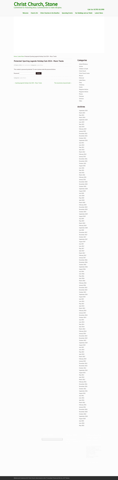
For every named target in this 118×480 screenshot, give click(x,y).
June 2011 (81, 398)
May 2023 (81, 124)
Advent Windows (83, 64)
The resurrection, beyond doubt (63, 83)
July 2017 (81, 244)
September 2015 (83, 294)
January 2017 (82, 257)
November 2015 (83, 290)
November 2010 (83, 412)
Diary (80, 82)
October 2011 (82, 389)
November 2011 (83, 386)
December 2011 (83, 384)
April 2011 (81, 400)
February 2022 (82, 154)
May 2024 (81, 115)
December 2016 (83, 260)
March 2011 (82, 402)
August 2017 (82, 241)
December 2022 (83, 133)
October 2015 (82, 292)
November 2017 (83, 234)
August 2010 (82, 418)
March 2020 (82, 202)
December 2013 (83, 336)
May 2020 (81, 198)
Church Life (34, 13)
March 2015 (82, 308)
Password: (24, 73)
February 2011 (82, 405)
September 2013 (83, 343)
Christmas (81, 85)
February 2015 (82, 310)
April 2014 (81, 326)
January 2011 (82, 407)
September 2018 (83, 228)
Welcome (25, 13)
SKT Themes (66, 478)
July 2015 (81, 299)
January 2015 (82, 313)
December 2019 (83, 207)
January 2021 (82, 179)
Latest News (99, 13)
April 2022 (81, 149)
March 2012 (82, 379)
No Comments (26, 65)
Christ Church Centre (84, 73)
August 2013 (82, 345)
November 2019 (83, 209)
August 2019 (82, 216)
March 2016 (82, 280)
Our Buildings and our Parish (83, 13)
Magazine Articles (83, 89)
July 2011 (81, 395)
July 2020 (81, 193)
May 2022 (81, 147)
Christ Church (82, 71)
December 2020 (83, 182)
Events (81, 87)
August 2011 (82, 393)
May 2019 (81, 221)
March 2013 (82, 356)
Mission (81, 75)
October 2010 (82, 414)
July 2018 (81, 230)
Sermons (81, 98)
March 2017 (82, 253)
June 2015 (81, 301)
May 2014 (81, 324)
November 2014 (83, 315)
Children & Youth (83, 69)
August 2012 (82, 372)
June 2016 (81, 274)
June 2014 (81, 322)
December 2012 (83, 363)
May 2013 (81, 352)
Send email (89, 459)
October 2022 (82, 138)
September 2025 (83, 110)
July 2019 (81, 218)
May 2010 (81, 425)
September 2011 (83, 391)
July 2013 (81, 347)
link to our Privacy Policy (92, 462)
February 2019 (82, 225)
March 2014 (82, 329)
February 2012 (82, 382)
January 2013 (82, 361)
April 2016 (81, 278)
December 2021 (83, 159)
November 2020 (83, 184)
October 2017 (82, 237)
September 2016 (83, 267)
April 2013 (81, 354)
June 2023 (81, 122)
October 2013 (82, 340)
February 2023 (82, 129)
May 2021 (81, 170)
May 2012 (81, 375)
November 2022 (83, 136)
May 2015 (81, 303)
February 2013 (82, 359)
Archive (81, 66)
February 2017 (82, 255)
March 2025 (82, 113)
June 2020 (81, 195)
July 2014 (81, 320)
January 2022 (82, 156)
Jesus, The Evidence (71, 439)
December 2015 (83, 287)
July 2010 (81, 421)
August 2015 (82, 297)
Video (80, 101)
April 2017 (81, 251)
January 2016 (82, 285)
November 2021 (83, 161)
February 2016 (82, 283)
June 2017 (81, 246)
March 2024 (82, 117)
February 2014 (82, 331)
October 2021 (82, 163)
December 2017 (83, 232)
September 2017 (83, 239)
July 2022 (81, 143)
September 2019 (83, 214)
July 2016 (81, 271)
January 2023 (82, 131)
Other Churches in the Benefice (49, 13)
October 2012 (82, 368)
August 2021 (82, 166)
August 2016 (82, 269)
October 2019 (82, 212)
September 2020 (83, 189)
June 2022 (81, 145)
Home (15, 56)
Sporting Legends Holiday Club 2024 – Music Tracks (28, 83)
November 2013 (83, 338)
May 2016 (81, 276)
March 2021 (82, 175)
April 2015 (81, 306)
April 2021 (81, 172)
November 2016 (83, 262)
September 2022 (83, 140)
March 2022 (82, 152)
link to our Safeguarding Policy (94, 444)
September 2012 (83, 370)
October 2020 (82, 186)
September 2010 (83, 416)
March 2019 (82, 223)
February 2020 (82, 205)
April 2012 (81, 377)
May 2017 (81, 248)
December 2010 (83, 409)
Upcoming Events (67, 13)
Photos (81, 94)
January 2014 (82, 333)
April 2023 (81, 126)
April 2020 (81, 200)
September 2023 (83, 120)
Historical (81, 78)
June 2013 (81, 349)
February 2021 (82, 177)
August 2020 (82, 191)
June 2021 (81, 168)
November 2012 (83, 366)
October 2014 (82, 317)
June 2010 (81, 423)
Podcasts (81, 96)
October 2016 (82, 264)
